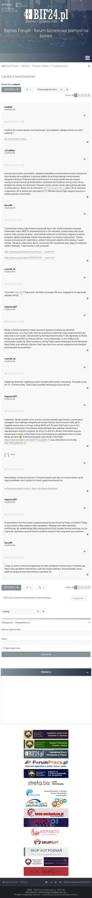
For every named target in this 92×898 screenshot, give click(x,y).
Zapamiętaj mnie (12, 648)
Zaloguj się (7, 622)
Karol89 (8, 205)
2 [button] (79, 95)
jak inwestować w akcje (15, 139)
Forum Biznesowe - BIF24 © (52, 890)
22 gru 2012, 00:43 (14, 557)
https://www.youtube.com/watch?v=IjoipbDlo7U (27, 440)
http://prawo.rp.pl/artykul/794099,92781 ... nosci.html (29, 258)
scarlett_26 (10, 269)
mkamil (16, 84)
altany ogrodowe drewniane (44, 488)
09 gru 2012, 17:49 (14, 321)
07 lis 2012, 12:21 (13, 220)
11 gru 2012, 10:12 (14, 373)
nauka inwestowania (18, 76)
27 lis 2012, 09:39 (13, 284)
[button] (89, 95)
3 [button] (82, 95)
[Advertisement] (46, 700)
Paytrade (18, 292)
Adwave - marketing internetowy (48, 894)
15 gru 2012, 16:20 (14, 514)
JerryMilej (9, 150)
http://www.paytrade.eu (53, 188)
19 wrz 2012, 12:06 (14, 122)
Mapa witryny (71, 894)
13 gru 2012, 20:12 (14, 469)
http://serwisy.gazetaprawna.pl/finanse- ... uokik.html (29, 252)
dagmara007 (10, 307)
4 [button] (85, 95)
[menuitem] (19, 4)
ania (13, 454)
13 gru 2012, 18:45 (14, 411)
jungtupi (8, 107)
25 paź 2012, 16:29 (14, 165)
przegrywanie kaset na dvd (17, 488)
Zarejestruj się (22, 622)
